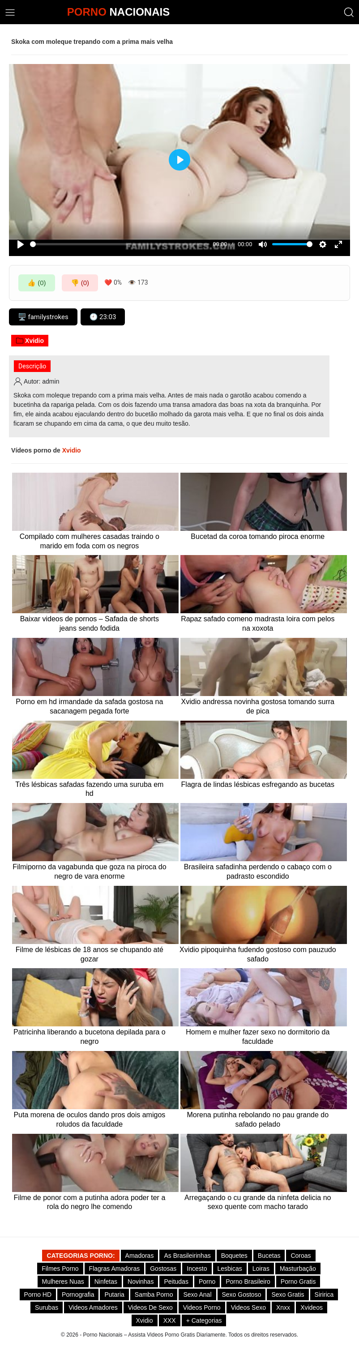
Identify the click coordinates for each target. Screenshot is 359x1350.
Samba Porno (154, 1294)
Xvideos (311, 1307)
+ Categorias (204, 1320)
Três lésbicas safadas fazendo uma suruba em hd (89, 789)
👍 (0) (36, 282)
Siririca (324, 1294)
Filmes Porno (60, 1268)
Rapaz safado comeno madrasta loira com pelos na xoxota (257, 623)
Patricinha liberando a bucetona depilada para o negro (89, 1036)
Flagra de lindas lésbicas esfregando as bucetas (257, 784)
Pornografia (78, 1294)
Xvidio (30, 341)
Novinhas (141, 1281)
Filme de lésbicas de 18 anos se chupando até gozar (89, 954)
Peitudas (176, 1281)
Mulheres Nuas (63, 1281)
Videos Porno (202, 1307)
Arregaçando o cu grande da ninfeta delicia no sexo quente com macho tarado (257, 1202)
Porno (207, 1281)
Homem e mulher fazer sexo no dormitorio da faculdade (257, 1036)
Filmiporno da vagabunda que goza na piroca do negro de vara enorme (89, 871)
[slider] (119, 244)
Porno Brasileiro (248, 1281)
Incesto (197, 1268)
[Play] (20, 244)
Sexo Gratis (287, 1294)
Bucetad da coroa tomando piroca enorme (258, 536)
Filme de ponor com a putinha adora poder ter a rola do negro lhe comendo (89, 1202)
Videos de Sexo (150, 1307)
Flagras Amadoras (114, 1268)
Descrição (32, 366)
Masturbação (298, 1268)
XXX (169, 1320)
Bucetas (269, 1255)
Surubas (46, 1307)
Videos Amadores (92, 1307)
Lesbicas (230, 1268)
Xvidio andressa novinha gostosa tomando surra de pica (257, 706)
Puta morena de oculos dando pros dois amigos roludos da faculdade (89, 1119)
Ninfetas (105, 1281)
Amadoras (139, 1255)
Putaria (114, 1294)
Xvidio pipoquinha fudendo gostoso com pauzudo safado (258, 954)
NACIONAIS (118, 12)
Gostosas (163, 1268)
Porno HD (37, 1294)
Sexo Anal (197, 1294)
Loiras (260, 1268)
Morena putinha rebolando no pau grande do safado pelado (258, 1119)
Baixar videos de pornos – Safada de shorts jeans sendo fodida (89, 623)
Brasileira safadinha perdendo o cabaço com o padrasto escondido (258, 871)
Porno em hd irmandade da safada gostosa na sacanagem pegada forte (89, 706)
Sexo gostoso (241, 1294)
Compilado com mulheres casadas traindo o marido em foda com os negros (89, 541)
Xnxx (283, 1307)
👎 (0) (80, 282)
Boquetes (234, 1255)
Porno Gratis (298, 1281)
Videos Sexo (248, 1307)
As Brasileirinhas (187, 1255)
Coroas (301, 1255)
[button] (349, 12)
